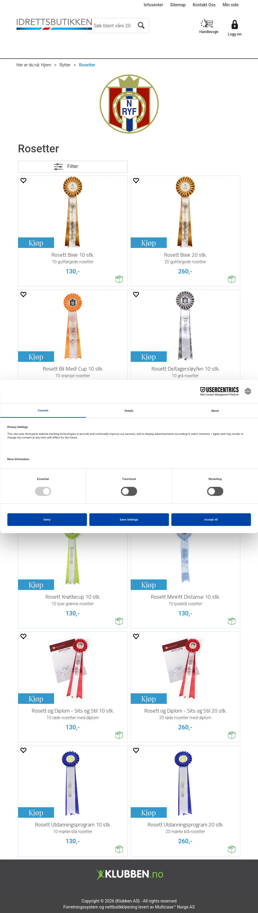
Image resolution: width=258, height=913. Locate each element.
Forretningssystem (80, 907)
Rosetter (87, 65)
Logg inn (235, 34)
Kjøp (36, 242)
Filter (72, 166)
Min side (230, 4)
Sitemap (178, 4)
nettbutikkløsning (121, 907)
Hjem (46, 65)
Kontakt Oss (204, 4)
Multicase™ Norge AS (175, 907)
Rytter (65, 65)
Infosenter (153, 4)
